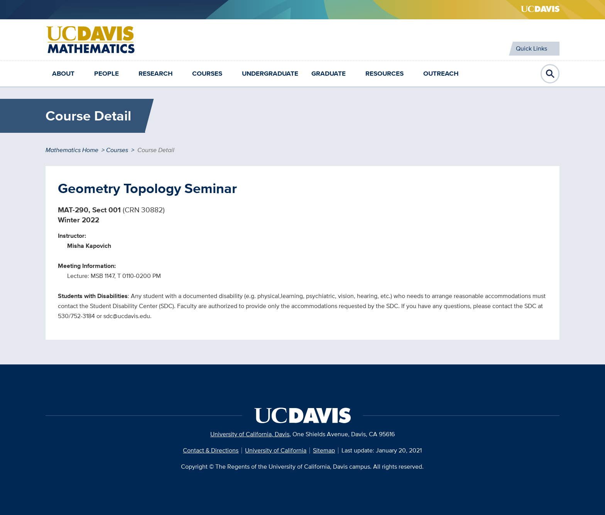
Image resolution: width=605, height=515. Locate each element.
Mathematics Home (72, 150)
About (63, 73)
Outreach (440, 73)
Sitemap (324, 450)
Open (550, 73)
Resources (384, 73)
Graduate (328, 73)
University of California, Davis (249, 434)
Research (155, 73)
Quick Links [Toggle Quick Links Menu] (531, 48)
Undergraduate (270, 73)
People (106, 73)
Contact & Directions (210, 450)
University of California (275, 450)
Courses (207, 73)
